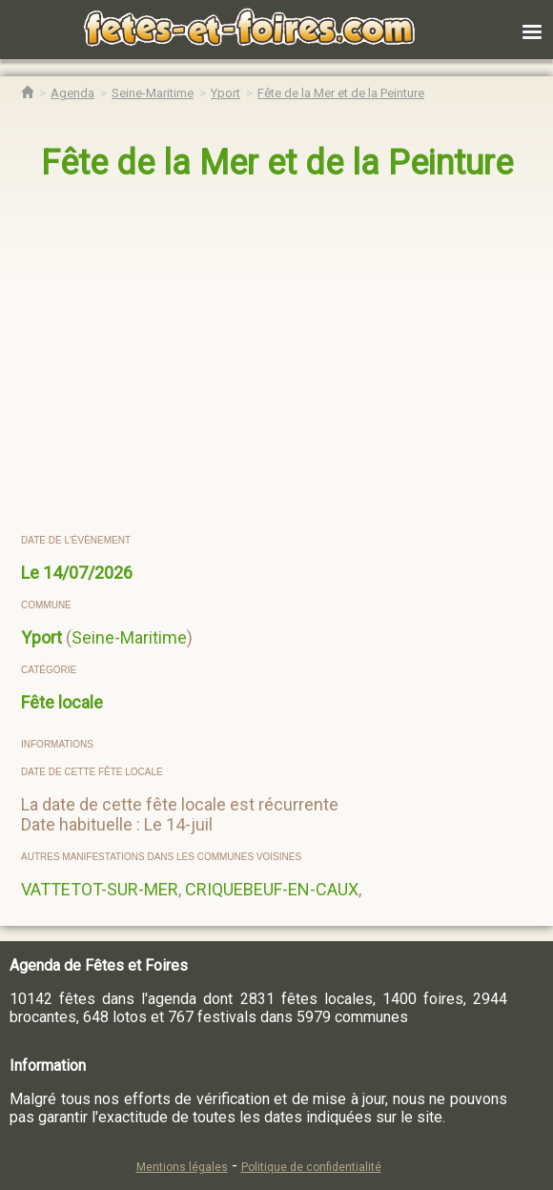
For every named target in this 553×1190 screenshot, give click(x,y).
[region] (257, 358)
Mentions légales (182, 1167)
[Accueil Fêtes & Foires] (27, 93)
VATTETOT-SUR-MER (99, 889)
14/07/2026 (88, 573)
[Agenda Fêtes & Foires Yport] (225, 93)
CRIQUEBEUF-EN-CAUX (271, 889)
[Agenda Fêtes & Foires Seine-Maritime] (153, 93)
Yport (41, 637)
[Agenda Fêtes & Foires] (72, 93)
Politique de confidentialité (311, 1167)
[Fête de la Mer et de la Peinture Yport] (340, 93)
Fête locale (62, 702)
